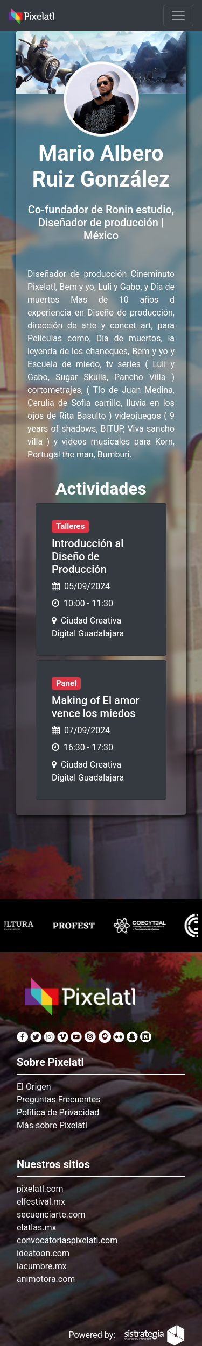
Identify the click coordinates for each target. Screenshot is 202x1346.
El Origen (34, 1087)
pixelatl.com (40, 1189)
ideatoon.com (43, 1253)
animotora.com (46, 1279)
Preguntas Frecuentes (59, 1099)
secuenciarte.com (51, 1214)
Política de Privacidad (58, 1112)
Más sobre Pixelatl (52, 1125)
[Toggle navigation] (178, 15)
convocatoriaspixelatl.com (67, 1240)
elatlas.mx (36, 1227)
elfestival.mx (41, 1202)
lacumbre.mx (42, 1266)
